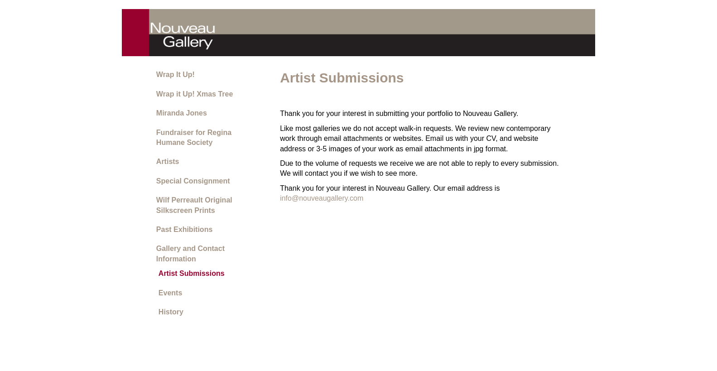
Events (170, 293)
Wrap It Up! (175, 74)
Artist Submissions (192, 273)
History (171, 312)
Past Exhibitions (184, 229)
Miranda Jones (181, 113)
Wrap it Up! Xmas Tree (194, 94)
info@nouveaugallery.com (321, 198)
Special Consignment (193, 181)
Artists (167, 161)
